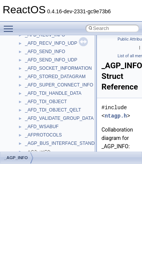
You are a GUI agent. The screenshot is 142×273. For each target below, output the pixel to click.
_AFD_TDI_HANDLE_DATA (53, 93)
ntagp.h (116, 115)
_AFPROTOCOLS (43, 135)
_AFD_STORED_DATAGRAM (55, 76)
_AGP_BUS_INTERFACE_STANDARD (64, 143)
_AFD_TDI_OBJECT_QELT (53, 110)
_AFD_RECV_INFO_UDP (51, 43)
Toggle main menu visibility (10, 25)
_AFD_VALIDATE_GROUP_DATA (59, 118)
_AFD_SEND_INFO (45, 51)
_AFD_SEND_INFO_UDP (51, 60)
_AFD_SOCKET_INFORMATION (58, 68)
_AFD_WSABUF (42, 126)
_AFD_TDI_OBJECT (46, 101)
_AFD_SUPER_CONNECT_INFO (59, 85)
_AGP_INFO (16, 157)
